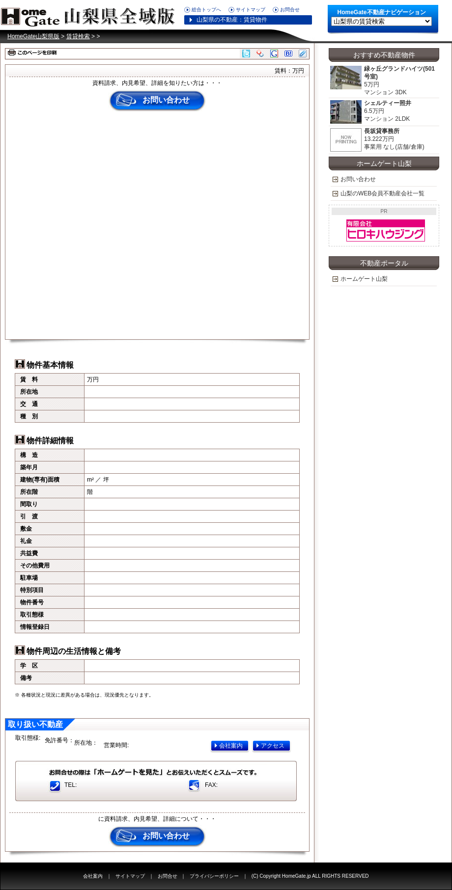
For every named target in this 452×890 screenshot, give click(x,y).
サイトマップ (250, 9)
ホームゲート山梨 (364, 278)
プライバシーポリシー (214, 876)
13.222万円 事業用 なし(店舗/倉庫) (377, 140)
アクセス (272, 745)
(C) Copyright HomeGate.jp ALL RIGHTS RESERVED (310, 876)
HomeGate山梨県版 (91, 14)
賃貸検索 (78, 36)
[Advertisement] (106, 225)
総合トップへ (206, 9)
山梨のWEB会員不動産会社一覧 (382, 193)
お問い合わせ (166, 100)
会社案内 (231, 745)
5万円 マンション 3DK (382, 81)
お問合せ (290, 9)
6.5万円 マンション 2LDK (370, 112)
